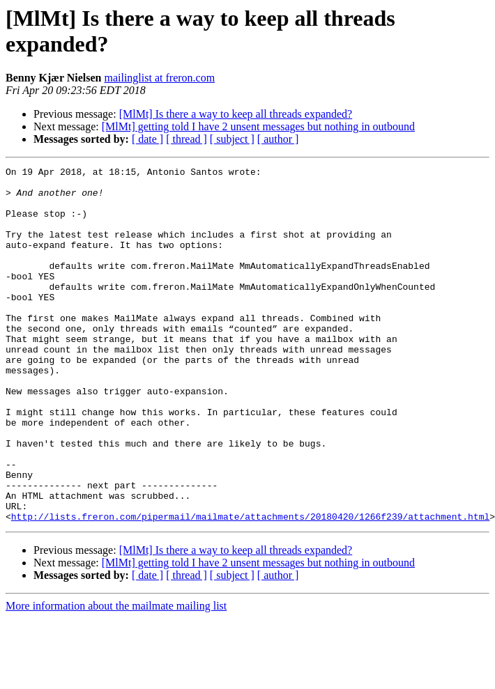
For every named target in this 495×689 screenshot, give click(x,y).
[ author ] (278, 139)
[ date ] (147, 139)
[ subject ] (232, 139)
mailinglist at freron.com (159, 78)
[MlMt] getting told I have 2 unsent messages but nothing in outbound (258, 126)
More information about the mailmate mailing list (116, 677)
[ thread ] (186, 139)
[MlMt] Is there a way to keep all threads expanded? (236, 114)
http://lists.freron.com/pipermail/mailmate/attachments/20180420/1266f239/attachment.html (250, 587)
